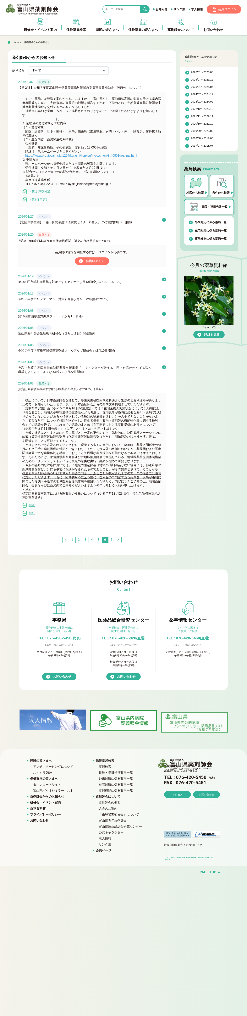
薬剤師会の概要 (109, 803)
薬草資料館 (38, 809)
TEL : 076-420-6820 (123, 638)
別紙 (28, 513)
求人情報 (196, 9)
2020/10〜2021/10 (202, 124)
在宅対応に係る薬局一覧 (211, 230)
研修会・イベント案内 (45, 803)
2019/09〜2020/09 (202, 131)
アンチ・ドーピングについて (53, 767)
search (147, 9)
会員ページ (103, 850)
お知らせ (161, 9)
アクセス (178, 805)
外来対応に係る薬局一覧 (211, 222)
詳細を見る (212, 334)
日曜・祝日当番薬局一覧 (116, 773)
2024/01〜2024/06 (202, 102)
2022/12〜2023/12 (202, 109)
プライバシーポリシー (45, 815)
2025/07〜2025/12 (202, 79)
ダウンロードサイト (47, 785)
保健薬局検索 (105, 761)
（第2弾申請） (35, 199)
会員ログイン (227, 9)
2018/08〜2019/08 (202, 138)
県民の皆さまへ (41, 761)
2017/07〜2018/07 (202, 146)
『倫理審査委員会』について (119, 815)
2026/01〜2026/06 (202, 72)
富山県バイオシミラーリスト (53, 791)
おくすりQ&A (42, 773)
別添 (28, 505)
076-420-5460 (187, 638)
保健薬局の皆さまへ (44, 779)
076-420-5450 (59, 638)
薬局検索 (105, 767)
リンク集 (179, 9)
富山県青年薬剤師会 (113, 820)
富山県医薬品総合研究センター (120, 826)
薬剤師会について (108, 797)
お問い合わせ (62, 676)
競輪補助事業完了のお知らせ (181, 845)
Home (16, 42)
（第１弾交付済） (37, 191)
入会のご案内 (108, 809)
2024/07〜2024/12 (202, 94)
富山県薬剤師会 (32, 9)
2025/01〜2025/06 (202, 87)
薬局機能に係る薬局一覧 (211, 239)
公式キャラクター (111, 832)
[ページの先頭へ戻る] (123, 872)
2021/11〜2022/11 (202, 116)
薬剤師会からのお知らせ (37, 42)
